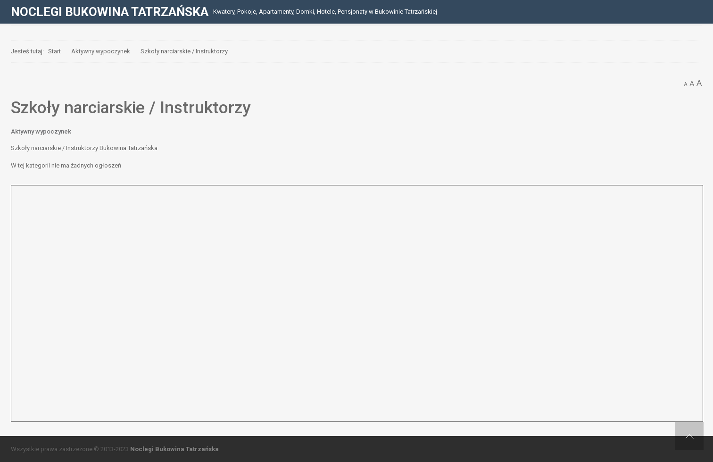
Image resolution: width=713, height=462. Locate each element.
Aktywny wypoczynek (41, 131)
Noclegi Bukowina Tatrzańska (174, 449)
